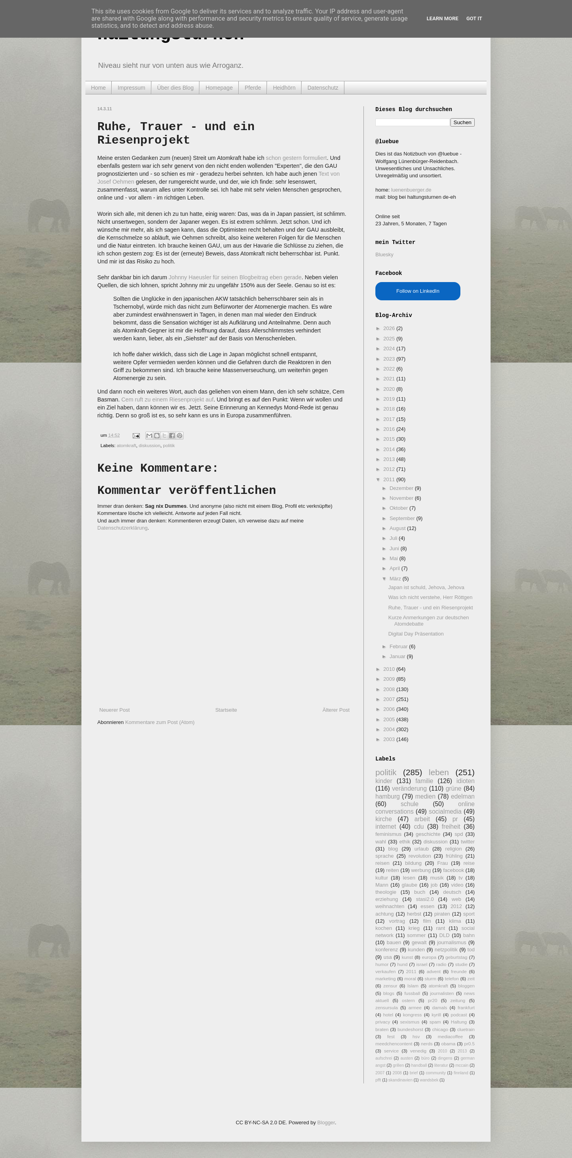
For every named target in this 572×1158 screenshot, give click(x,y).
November (402, 498)
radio (441, 964)
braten (381, 1029)
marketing (385, 978)
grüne (454, 788)
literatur (441, 1065)
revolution (420, 856)
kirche (383, 819)
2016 (389, 429)
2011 (389, 479)
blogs (388, 993)
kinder (383, 781)
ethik (404, 842)
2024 (389, 348)
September (403, 518)
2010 (389, 669)
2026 (389, 328)
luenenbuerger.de (411, 190)
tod (471, 950)
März (396, 579)
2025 (389, 339)
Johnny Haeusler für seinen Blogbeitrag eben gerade (235, 277)
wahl (380, 842)
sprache (384, 856)
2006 (389, 709)
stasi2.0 (425, 899)
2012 (389, 469)
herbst (414, 914)
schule (410, 804)
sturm (430, 978)
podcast (459, 1014)
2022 (389, 369)
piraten (442, 914)
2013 (389, 459)
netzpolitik (446, 950)
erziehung (386, 899)
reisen (382, 863)
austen (406, 1058)
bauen (394, 942)
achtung (384, 914)
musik (437, 878)
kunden (416, 950)
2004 (389, 729)
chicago (440, 1029)
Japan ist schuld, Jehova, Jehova (426, 587)
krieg (413, 928)
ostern (408, 1000)
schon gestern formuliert (296, 158)
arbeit (422, 819)
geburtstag (456, 957)
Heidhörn (284, 87)
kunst (407, 957)
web (456, 899)
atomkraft (126, 445)
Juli (394, 538)
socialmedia (445, 811)
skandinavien (400, 1080)
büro (425, 1058)
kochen (383, 928)
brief (414, 1073)
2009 (389, 679)
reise (469, 863)
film (427, 921)
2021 (389, 379)
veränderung (409, 788)
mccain (461, 1065)
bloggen (466, 985)
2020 (389, 389)
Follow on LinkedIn (417, 291)
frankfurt (466, 1007)
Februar (399, 646)
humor (381, 964)
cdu (419, 826)
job (434, 885)
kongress (412, 1014)
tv (461, 878)
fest (391, 1036)
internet (385, 826)
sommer (416, 935)
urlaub (421, 849)
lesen (409, 878)
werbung (421, 870)
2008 (389, 689)
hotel (388, 1014)
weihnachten (389, 906)
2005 (389, 719)
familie (424, 781)
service (391, 1050)
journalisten (442, 993)
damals (439, 1007)
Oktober (400, 508)
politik (169, 445)
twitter (468, 842)
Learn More (442, 18)
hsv (416, 1036)
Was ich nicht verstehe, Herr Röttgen (430, 597)
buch (419, 892)
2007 (389, 699)
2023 (389, 359)
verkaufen (385, 971)
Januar (398, 656)
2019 (389, 399)
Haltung (459, 1021)
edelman (463, 796)
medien (425, 796)
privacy (382, 1021)
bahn (469, 935)
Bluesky (384, 254)
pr (455, 819)
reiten (392, 870)
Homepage (219, 87)
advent (434, 971)
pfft (378, 1080)
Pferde (253, 87)
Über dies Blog (175, 87)
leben (439, 772)
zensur (390, 985)
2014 (389, 449)
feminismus (388, 834)
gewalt (419, 942)
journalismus (451, 942)
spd (459, 834)
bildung (413, 863)
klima (455, 921)
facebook (453, 870)
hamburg (387, 796)
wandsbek (429, 1080)
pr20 (432, 1000)
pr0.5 (469, 1043)
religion (453, 849)
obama (448, 1043)
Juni (395, 548)
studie (461, 964)
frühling (454, 856)
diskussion (149, 445)
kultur (381, 878)
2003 (389, 739)
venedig (418, 1050)
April (396, 568)
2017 (389, 419)
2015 (389, 439)
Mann (381, 885)
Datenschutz (322, 87)
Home (98, 87)
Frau (442, 863)
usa (387, 957)
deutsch (452, 892)
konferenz (386, 950)
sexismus (409, 1021)
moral (410, 978)
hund (402, 964)
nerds (427, 1043)
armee (414, 1007)
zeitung (458, 1000)
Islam (413, 985)
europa (429, 957)
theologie (385, 892)
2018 (389, 409)
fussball (412, 993)
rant (440, 928)
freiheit (451, 826)
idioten (465, 781)
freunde (459, 971)
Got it (474, 18)
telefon (452, 978)
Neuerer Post (114, 710)
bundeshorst (410, 1029)
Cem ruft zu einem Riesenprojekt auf (167, 399)
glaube (409, 885)
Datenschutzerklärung (122, 528)
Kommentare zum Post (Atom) (160, 722)
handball (419, 1065)
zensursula (386, 1007)
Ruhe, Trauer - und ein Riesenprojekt (430, 608)
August (398, 528)
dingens (445, 1058)
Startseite (226, 710)
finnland (461, 1073)
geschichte (428, 834)
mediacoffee (450, 1036)
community (436, 1073)
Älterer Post (336, 710)
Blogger (326, 1122)
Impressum (131, 87)
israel (421, 964)
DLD (444, 935)
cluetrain (466, 1029)
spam (435, 1021)
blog (393, 849)
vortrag (397, 921)
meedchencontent (393, 1043)
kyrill (436, 1014)
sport (469, 914)
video (457, 885)
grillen (398, 1065)
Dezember (402, 488)
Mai (395, 558)
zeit (471, 978)
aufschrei (383, 1058)
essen (428, 906)
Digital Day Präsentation (415, 634)
